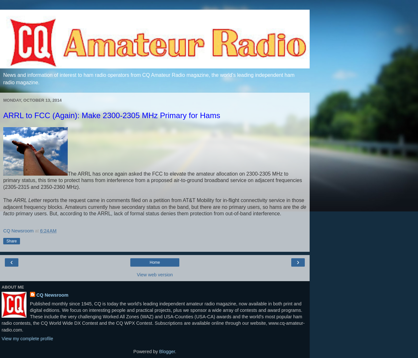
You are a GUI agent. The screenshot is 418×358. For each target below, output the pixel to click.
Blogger (167, 351)
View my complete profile (27, 338)
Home (155, 262)
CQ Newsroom (52, 295)
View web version (155, 274)
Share (11, 241)
